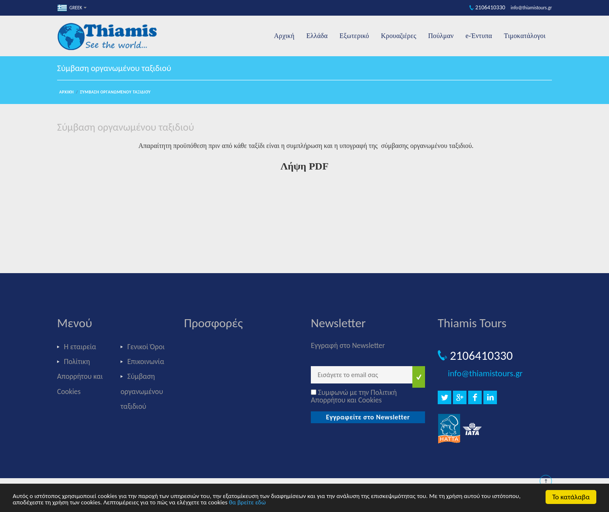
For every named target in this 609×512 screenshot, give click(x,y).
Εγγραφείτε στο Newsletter (368, 417)
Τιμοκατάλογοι (525, 35)
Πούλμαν (441, 35)
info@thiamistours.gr (485, 373)
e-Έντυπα (479, 35)
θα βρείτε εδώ (247, 503)
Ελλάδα (317, 35)
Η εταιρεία (80, 346)
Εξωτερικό (354, 35)
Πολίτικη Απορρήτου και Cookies (80, 376)
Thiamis (110, 37)
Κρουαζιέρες (398, 35)
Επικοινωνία (145, 361)
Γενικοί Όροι (146, 346)
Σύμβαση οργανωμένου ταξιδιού (115, 92)
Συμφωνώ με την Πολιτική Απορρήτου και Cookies (354, 396)
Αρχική (284, 35)
